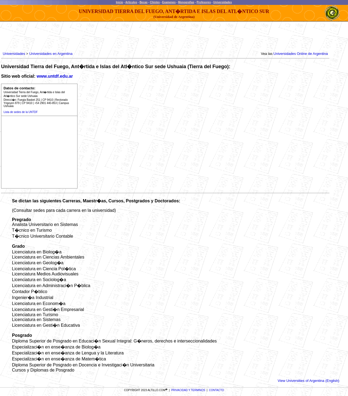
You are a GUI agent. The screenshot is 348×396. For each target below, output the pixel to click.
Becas (143, 2)
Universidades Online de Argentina (301, 54)
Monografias (186, 2)
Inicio (119, 2)
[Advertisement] (101, 36)
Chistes (155, 2)
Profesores (204, 2)
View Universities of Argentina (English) (308, 381)
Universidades (222, 2)
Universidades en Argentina (51, 54)
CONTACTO (216, 390)
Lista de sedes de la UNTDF (21, 112)
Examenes (169, 2)
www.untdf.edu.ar (55, 76)
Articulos (131, 2)
